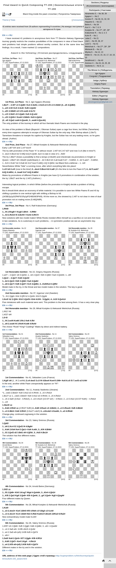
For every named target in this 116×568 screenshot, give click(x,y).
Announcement (80, 20)
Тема (12, 20)
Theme (5, 20)
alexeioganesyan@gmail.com (100, 102)
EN (5, 14)
